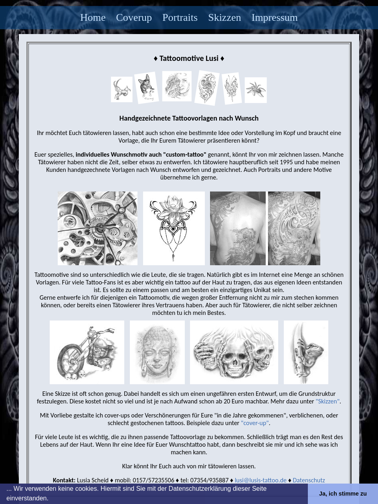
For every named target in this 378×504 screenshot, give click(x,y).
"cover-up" (255, 423)
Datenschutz (309, 480)
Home (93, 17)
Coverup (134, 17)
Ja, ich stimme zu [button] (343, 493)
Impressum (274, 17)
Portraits (180, 17)
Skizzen (224, 17)
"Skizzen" (327, 401)
